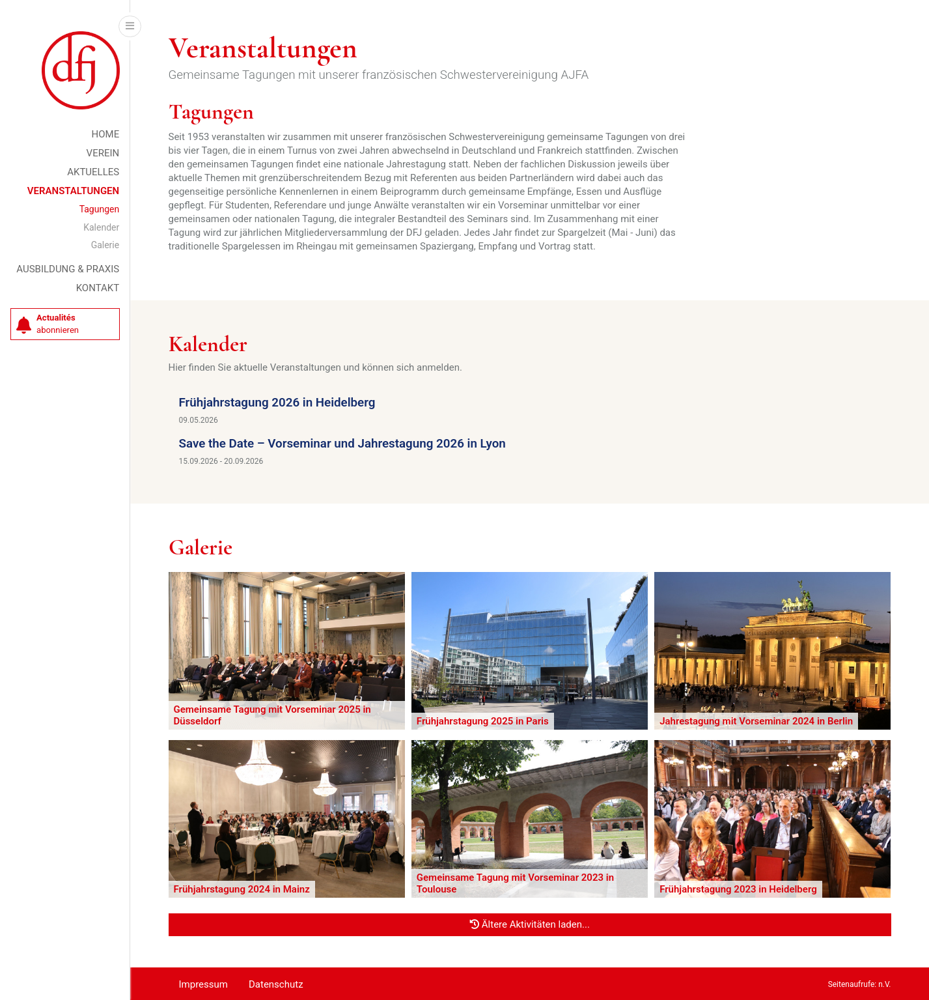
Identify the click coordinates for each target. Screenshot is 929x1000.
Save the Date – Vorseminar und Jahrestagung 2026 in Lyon (342, 443)
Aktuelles (93, 172)
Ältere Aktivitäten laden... (529, 924)
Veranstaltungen (73, 191)
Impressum (203, 984)
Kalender (101, 227)
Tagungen (99, 209)
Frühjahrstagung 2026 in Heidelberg (277, 402)
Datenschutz (276, 984)
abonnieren (47, 324)
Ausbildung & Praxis (67, 269)
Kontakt (98, 288)
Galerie (105, 245)
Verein (103, 153)
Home (106, 134)
